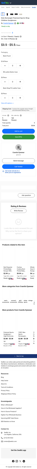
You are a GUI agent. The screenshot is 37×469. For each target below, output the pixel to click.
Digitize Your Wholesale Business (11, 415)
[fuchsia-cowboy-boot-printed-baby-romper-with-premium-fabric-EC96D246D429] (22, 256)
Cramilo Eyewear (8, 23)
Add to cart (18, 131)
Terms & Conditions (7, 387)
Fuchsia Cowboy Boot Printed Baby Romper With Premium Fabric (22, 270)
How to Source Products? (9, 411)
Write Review (18, 211)
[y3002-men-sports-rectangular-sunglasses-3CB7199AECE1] (9, 322)
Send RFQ (18, 137)
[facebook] (13, 461)
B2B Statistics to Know (8, 421)
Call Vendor (19, 167)
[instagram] (16, 461)
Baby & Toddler (15, 7)
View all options (7, 103)
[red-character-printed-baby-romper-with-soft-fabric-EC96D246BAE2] (8, 256)
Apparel (8, 7)
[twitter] (20, 461)
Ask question (26, 195)
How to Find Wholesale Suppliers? (11, 408)
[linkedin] (23, 461)
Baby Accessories (25, 7)
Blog (2, 377)
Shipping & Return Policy (8, 394)
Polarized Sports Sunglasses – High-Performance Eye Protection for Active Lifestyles (9, 336)
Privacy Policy (5, 390)
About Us (4, 384)
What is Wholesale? (7, 405)
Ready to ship (5, 26)
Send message (18, 161)
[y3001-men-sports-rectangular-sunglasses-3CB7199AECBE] (24, 322)
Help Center (4, 380)
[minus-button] (5, 65)
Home (2, 7)
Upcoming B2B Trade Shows (9, 418)
